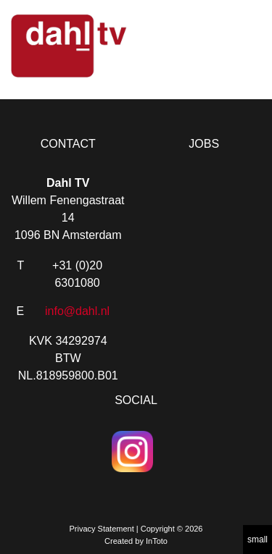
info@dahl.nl (77, 311)
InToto (157, 541)
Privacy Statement (101, 528)
